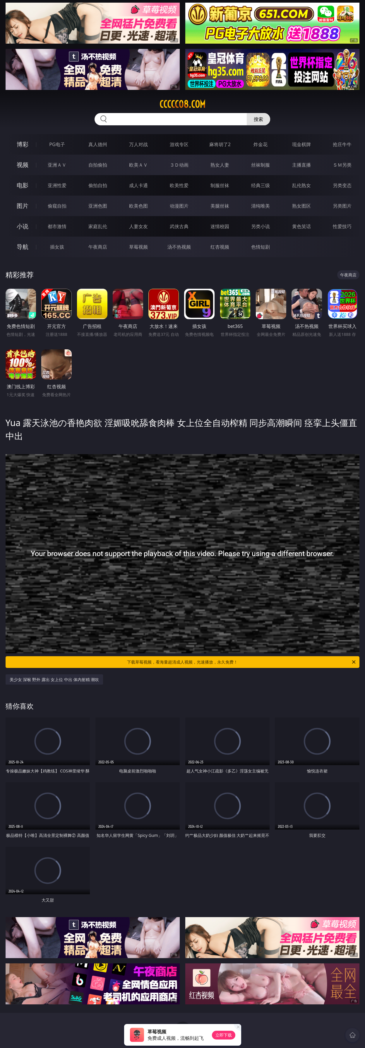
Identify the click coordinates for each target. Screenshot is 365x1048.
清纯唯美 (260, 206)
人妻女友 (138, 226)
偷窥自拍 (57, 206)
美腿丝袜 (219, 206)
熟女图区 (301, 206)
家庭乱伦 (97, 226)
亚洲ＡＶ (57, 165)
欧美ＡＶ (138, 165)
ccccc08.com (182, 104)
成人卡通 (138, 185)
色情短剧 (260, 247)
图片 (22, 206)
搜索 (258, 119)
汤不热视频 (179, 247)
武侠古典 (179, 226)
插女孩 (57, 247)
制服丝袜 (219, 185)
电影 (22, 185)
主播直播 (301, 165)
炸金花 (260, 144)
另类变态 (342, 185)
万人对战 (138, 144)
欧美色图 (138, 206)
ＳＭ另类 (342, 165)
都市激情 (57, 226)
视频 (22, 165)
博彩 (22, 144)
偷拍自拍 (97, 185)
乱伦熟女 (301, 185)
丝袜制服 (260, 165)
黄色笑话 (301, 226)
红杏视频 (219, 247)
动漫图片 (179, 206)
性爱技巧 (342, 226)
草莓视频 (138, 247)
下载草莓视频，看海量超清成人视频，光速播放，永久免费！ (242, 662)
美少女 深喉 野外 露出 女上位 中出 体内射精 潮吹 (54, 679)
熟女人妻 (219, 165)
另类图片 (342, 206)
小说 (22, 226)
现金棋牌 (301, 144)
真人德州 (97, 144)
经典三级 (260, 185)
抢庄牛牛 (342, 144)
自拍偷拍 (97, 165)
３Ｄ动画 (179, 165)
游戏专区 (179, 144)
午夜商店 (97, 247)
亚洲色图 (97, 206)
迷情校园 (219, 226)
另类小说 (260, 226)
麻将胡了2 (220, 144)
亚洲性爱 (57, 185)
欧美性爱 (179, 185)
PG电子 (57, 144)
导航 (22, 247)
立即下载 (223, 1035)
